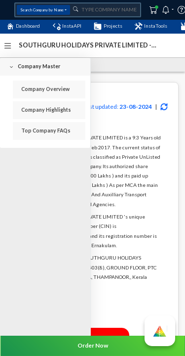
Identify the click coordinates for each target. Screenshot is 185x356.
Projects (108, 26)
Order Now (92, 345)
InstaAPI (67, 26)
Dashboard (23, 26)
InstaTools (151, 26)
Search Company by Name (42, 9)
